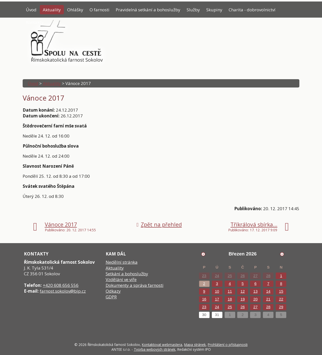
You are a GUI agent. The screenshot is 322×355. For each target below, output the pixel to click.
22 (281, 299)
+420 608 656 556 (60, 285)
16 (204, 299)
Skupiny (214, 10)
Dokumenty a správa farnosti (135, 285)
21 (268, 299)
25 (230, 276)
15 (281, 291)
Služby (193, 10)
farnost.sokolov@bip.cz (63, 291)
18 (230, 299)
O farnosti (99, 10)
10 (217, 291)
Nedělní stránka (122, 262)
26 (242, 276)
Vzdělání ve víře (121, 279)
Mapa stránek (195, 344)
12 (242, 291)
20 (255, 299)
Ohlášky (75, 10)
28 (268, 276)
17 (217, 299)
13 (255, 291)
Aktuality (52, 10)
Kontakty (35, 22)
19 (242, 299)
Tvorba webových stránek (154, 349)
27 (255, 276)
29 (281, 307)
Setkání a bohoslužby (127, 274)
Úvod (31, 10)
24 (217, 276)
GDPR (111, 297)
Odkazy (113, 291)
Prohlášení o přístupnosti (228, 344)
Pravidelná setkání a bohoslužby (148, 10)
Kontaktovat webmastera (162, 344)
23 (204, 276)
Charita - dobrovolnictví (252, 10)
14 (268, 291)
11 (230, 291)
